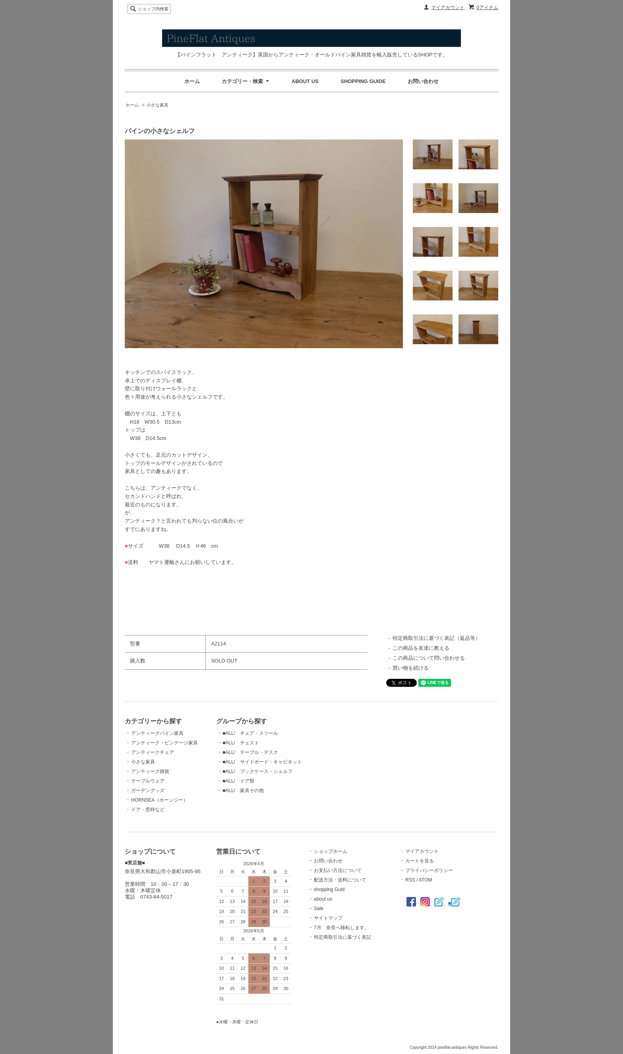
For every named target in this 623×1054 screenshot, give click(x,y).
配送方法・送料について (340, 880)
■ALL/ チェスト (240, 743)
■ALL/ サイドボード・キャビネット (262, 762)
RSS (410, 880)
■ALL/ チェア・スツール (250, 733)
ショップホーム (330, 851)
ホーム (192, 81)
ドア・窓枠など (147, 809)
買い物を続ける (411, 668)
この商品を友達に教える (421, 648)
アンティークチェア (152, 752)
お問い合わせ (423, 81)
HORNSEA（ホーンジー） (159, 800)
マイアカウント (447, 7)
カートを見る (419, 861)
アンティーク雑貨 (150, 771)
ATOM (425, 880)
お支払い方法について (338, 870)
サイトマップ (328, 918)
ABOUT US (305, 81)
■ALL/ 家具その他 (243, 790)
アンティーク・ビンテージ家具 (164, 743)
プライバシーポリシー (429, 870)
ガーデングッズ (147, 790)
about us (323, 899)
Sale (318, 908)
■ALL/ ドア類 (238, 781)
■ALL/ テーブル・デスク (250, 752)
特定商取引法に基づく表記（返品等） (436, 638)
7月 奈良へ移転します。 (341, 927)
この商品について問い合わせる (429, 658)
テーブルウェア (147, 781)
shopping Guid (329, 889)
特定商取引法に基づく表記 (342, 937)
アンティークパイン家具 (157, 733)
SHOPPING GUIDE (363, 81)
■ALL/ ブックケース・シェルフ (257, 771)
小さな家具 (157, 105)
